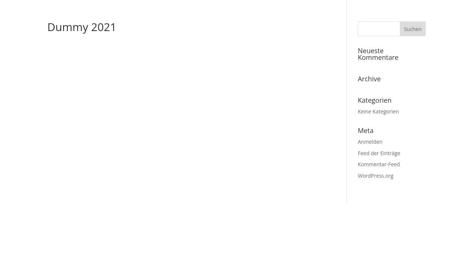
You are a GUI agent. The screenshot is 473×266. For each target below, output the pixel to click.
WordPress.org (375, 175)
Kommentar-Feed (379, 164)
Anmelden (370, 141)
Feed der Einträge (379, 153)
